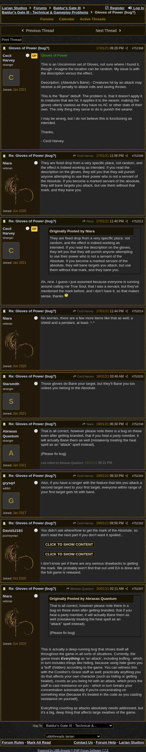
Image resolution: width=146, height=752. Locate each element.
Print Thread (11, 40)
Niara (88, 221)
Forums (40, 8)
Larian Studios (14, 8)
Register (114, 8)
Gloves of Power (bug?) (29, 48)
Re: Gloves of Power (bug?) (32, 156)
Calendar (66, 19)
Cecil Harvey (83, 155)
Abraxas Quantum (80, 588)
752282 (138, 523)
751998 (138, 48)
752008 (138, 155)
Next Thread (109, 30)
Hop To (37, 725)
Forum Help (106, 742)
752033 (138, 376)
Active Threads (93, 19)
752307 (138, 588)
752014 (138, 311)
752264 (138, 475)
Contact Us (83, 742)
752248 (138, 424)
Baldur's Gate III (67, 8)
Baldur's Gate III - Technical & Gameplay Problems (45, 12)
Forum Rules (13, 742)
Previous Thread (37, 30)
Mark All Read (39, 742)
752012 (138, 221)
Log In (136, 8)
